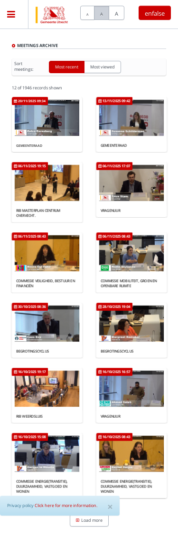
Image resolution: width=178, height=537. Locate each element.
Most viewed (102, 68)
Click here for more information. (66, 505)
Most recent (66, 68)
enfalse (155, 13)
